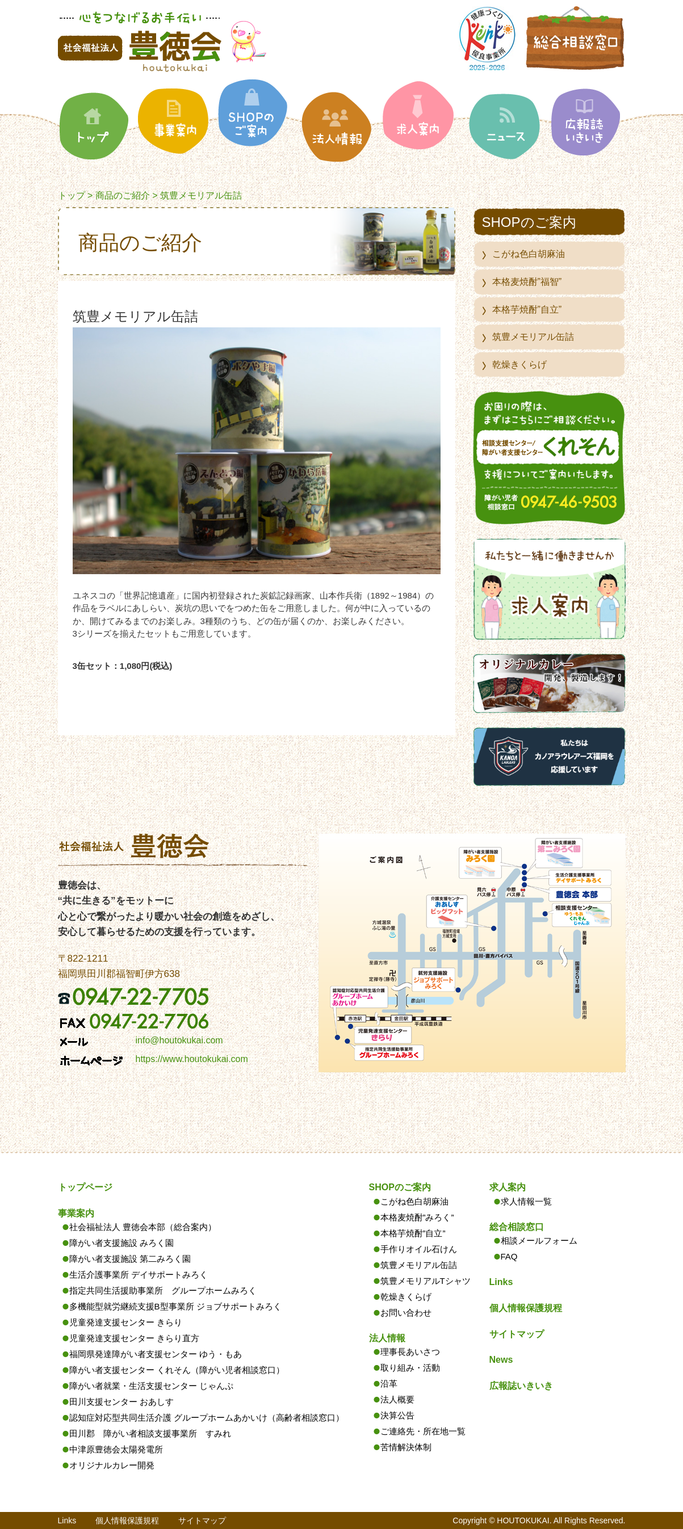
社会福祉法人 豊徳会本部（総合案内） (142, 1227)
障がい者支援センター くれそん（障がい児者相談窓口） (176, 1370)
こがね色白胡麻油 (528, 254)
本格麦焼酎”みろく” (417, 1217)
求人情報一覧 (526, 1201)
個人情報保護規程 (525, 1308)
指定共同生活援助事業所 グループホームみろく (163, 1290)
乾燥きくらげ (519, 364)
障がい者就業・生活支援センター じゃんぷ (151, 1386)
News (501, 1359)
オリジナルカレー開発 (111, 1465)
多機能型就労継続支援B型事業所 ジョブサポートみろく (175, 1306)
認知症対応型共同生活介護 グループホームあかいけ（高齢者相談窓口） (206, 1417)
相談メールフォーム (539, 1240)
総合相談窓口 (516, 1227)
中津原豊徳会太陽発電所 (116, 1449)
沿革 (388, 1383)
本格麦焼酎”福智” (527, 282)
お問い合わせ (405, 1312)
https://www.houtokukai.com (192, 1059)
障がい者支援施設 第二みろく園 (130, 1258)
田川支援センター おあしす (121, 1401)
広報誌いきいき (521, 1386)
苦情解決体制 (405, 1447)
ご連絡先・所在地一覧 (423, 1431)
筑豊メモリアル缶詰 (533, 337)
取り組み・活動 (410, 1367)
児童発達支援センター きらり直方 (134, 1338)
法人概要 (397, 1399)
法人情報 (387, 1338)
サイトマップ (516, 1334)
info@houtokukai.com (179, 1040)
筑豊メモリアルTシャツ (425, 1281)
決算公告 (397, 1415)
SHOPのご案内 (400, 1187)
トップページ (85, 1187)
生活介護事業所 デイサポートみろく (138, 1274)
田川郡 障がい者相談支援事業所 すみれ (150, 1433)
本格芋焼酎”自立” (527, 309)
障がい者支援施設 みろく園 (121, 1243)
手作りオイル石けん (418, 1249)
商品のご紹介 (122, 195)
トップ (71, 195)
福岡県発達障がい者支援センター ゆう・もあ (155, 1354)
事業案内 (76, 1213)
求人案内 (507, 1187)
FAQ (509, 1256)
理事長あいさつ (410, 1352)
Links (501, 1282)
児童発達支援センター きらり (125, 1322)
